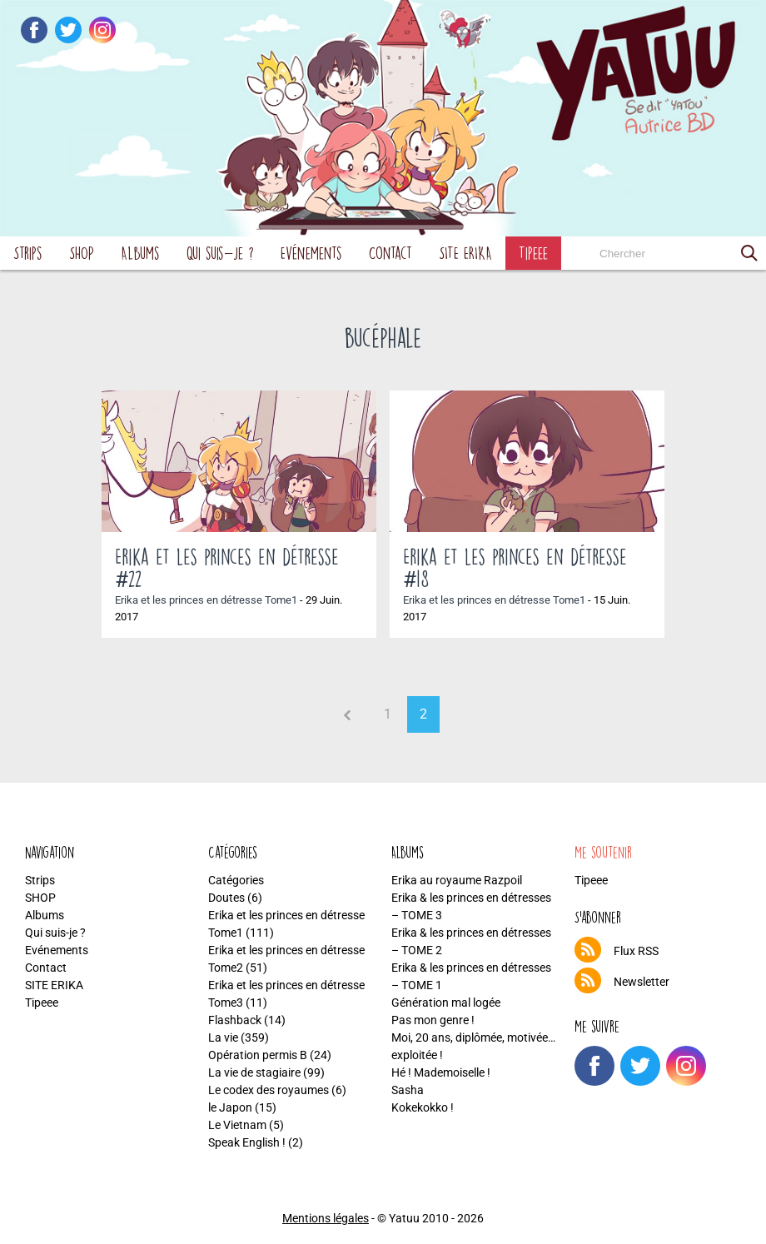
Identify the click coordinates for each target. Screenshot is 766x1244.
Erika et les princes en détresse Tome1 (206, 600)
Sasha (407, 1090)
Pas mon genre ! (433, 1020)
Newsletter (641, 981)
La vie (223, 1037)
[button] (749, 253)
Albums (140, 253)
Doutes (226, 897)
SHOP (81, 253)
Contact (390, 253)
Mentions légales (325, 1218)
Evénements (311, 253)
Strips (27, 253)
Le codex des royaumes (268, 1090)
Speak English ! (247, 1142)
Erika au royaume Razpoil (456, 880)
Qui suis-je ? (220, 253)
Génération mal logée (445, 1002)
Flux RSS (636, 951)
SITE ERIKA (465, 253)
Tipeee (533, 253)
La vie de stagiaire (254, 1072)
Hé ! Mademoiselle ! (440, 1072)
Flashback (234, 1020)
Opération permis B (257, 1055)
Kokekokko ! (422, 1107)
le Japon (230, 1107)
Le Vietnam (237, 1125)
